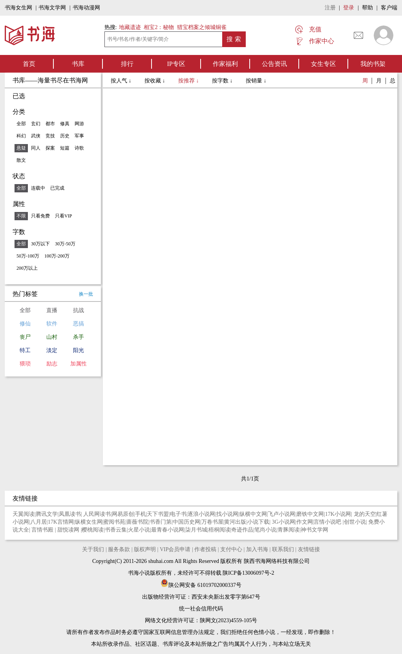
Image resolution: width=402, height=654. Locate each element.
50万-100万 (27, 256)
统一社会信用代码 (201, 609)
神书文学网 (314, 530)
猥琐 (25, 364)
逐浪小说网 (201, 514)
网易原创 (123, 514)
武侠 (35, 136)
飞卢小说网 (281, 514)
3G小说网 (283, 522)
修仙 (25, 324)
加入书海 (257, 549)
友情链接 (309, 549)
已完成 (57, 188)
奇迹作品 (242, 530)
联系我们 (283, 549)
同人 (35, 148)
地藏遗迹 (129, 27)
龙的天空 (365, 514)
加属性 (78, 364)
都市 (50, 123)
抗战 (78, 310)
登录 (348, 8)
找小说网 (227, 514)
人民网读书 (97, 514)
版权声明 (145, 549)
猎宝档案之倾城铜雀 (202, 27)
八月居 (38, 522)
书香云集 (116, 530)
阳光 (78, 350)
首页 (29, 63)
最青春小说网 (167, 530)
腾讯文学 (47, 514)
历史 (64, 136)
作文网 (304, 522)
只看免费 (40, 216)
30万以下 (40, 244)
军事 (79, 136)
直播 (51, 310)
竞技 (50, 136)
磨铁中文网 (310, 514)
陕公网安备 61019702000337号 (201, 585)
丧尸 (25, 337)
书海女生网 (18, 8)
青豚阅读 (289, 530)
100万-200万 (56, 256)
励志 (51, 364)
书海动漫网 (86, 8)
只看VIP (63, 216)
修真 (64, 123)
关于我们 (93, 549)
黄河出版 (235, 522)
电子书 (178, 514)
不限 (21, 216)
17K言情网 (61, 522)
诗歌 (79, 148)
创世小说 (355, 522)
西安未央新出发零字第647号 (226, 597)
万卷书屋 (212, 522)
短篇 (64, 148)
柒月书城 (196, 530)
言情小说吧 (328, 522)
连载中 (38, 188)
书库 (78, 63)
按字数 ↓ (223, 81)
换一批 (86, 294)
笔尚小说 (265, 530)
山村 (51, 337)
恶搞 (78, 324)
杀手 (78, 337)
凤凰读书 (70, 514)
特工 (25, 350)
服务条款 (119, 549)
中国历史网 (186, 522)
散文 (21, 160)
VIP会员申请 (175, 549)
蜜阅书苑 (114, 522)
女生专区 (323, 63)
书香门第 (161, 522)
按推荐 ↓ (189, 81)
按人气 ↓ (122, 81)
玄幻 (35, 123)
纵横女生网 (88, 522)
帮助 (367, 8)
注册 (330, 8)
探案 (50, 148)
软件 (51, 324)
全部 (21, 123)
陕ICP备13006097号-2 (247, 573)
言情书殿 (43, 530)
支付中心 (231, 549)
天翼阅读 (24, 514)
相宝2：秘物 (159, 27)
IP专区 (176, 63)
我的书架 (373, 63)
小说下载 (258, 522)
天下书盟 (158, 514)
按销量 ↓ (256, 81)
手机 (140, 514)
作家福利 (225, 63)
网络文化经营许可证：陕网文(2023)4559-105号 (201, 620)
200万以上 (27, 268)
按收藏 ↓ (155, 81)
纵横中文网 (253, 514)
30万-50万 (65, 244)
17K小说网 (338, 514)
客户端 (389, 8)
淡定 (51, 350)
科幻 (21, 136)
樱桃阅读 (93, 530)
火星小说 (139, 530)
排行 (127, 63)
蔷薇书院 (137, 522)
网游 (79, 123)
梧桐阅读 (219, 530)
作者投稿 (205, 549)
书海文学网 (52, 8)
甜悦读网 (69, 530)
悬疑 (21, 148)
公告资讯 (274, 63)
